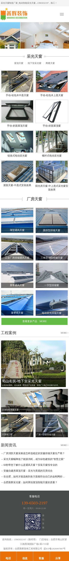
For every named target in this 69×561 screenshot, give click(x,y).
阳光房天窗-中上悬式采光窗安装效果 (51, 188)
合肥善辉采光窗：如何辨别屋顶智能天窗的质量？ (30, 482)
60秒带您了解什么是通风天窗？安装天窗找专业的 (30, 465)
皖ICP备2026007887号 (54, 548)
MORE (64, 333)
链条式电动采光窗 (17, 155)
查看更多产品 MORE (34, 321)
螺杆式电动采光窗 (52, 155)
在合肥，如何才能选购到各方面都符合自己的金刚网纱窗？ (35, 476)
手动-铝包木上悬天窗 (51, 95)
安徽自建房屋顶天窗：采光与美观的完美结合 (28, 470)
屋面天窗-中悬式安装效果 (17, 185)
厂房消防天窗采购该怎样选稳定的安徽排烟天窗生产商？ (34, 453)
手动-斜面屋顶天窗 (17, 125)
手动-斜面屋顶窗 (52, 125)
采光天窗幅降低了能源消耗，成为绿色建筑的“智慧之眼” (34, 459)
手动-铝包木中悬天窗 (17, 95)
